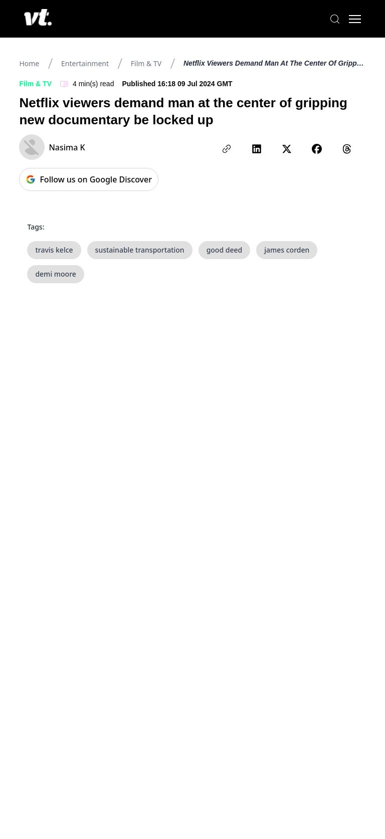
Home (29, 63)
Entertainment (85, 63)
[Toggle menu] (355, 19)
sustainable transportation (139, 250)
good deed (225, 250)
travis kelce (54, 250)
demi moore (55, 274)
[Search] (335, 19)
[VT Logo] (38, 19)
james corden (286, 250)
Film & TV (146, 63)
